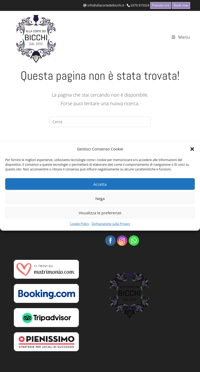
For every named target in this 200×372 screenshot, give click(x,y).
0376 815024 (140, 5)
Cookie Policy (79, 224)
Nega (100, 198)
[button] (192, 148)
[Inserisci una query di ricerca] (100, 122)
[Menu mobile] (181, 37)
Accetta (100, 184)
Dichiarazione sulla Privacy (111, 224)
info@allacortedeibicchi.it (106, 5)
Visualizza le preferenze (100, 212)
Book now (181, 5)
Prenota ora (160, 5)
